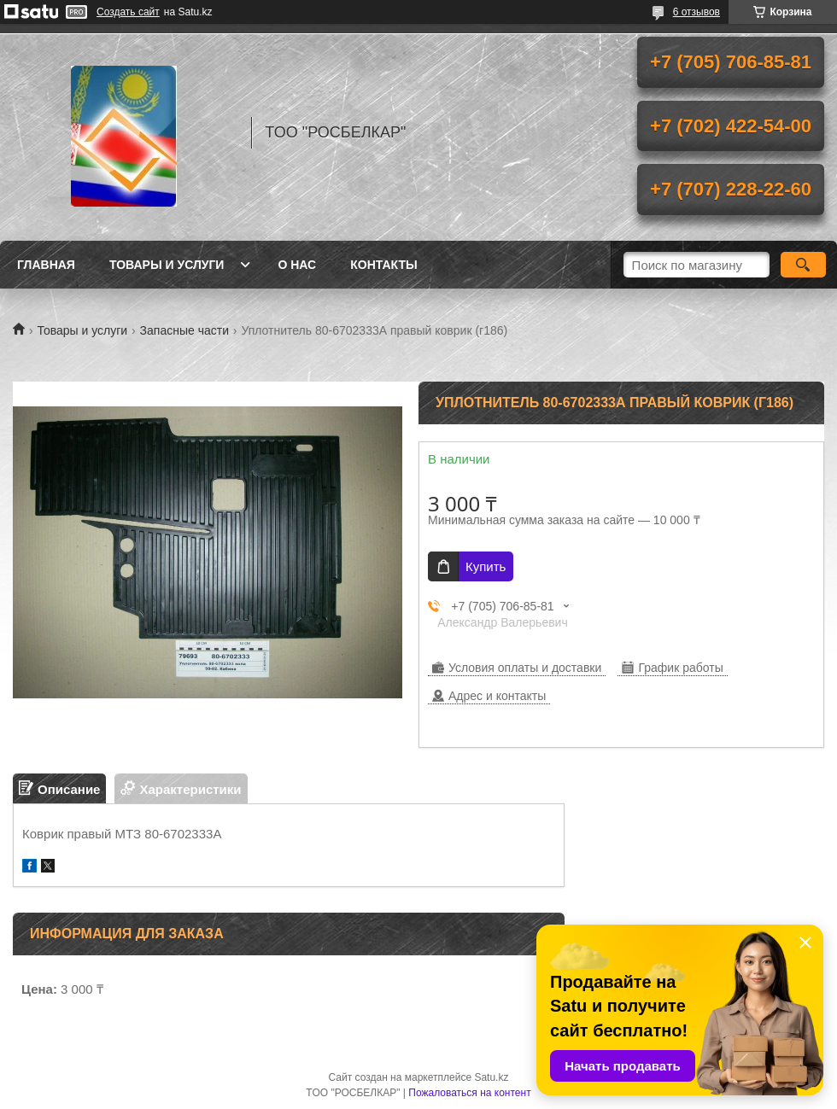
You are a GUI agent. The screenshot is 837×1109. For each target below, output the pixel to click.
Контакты (383, 264)
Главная (46, 264)
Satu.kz (491, 1077)
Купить (485, 566)
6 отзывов (696, 12)
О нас (297, 264)
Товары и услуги (167, 264)
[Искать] (803, 264)
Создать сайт (128, 12)
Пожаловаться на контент (469, 1093)
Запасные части (184, 330)
